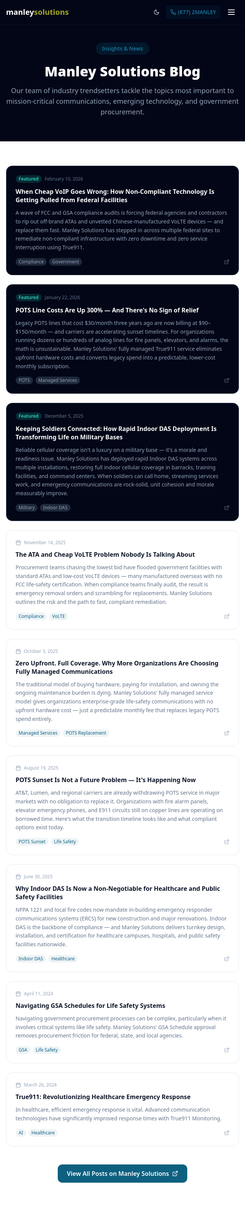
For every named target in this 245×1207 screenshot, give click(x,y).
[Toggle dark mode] (156, 12)
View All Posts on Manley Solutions (122, 1173)
